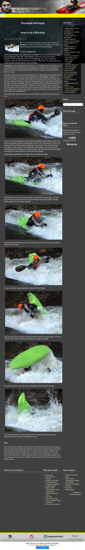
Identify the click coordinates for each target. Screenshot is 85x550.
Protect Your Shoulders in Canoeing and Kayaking (71, 32)
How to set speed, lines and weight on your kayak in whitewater (70, 75)
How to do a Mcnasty (72, 89)
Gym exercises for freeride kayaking (70, 91)
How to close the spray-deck (70, 36)
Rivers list (68, 488)
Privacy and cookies (72, 484)
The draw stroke (70, 67)
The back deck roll (71, 65)
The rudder (69, 61)
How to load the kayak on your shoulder (72, 40)
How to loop (69, 87)
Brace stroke (69, 59)
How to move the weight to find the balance (70, 48)
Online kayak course (72, 28)
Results (68, 486)
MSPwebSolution (75, 494)
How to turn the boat (72, 56)
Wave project (69, 489)
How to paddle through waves (69, 69)
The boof (68, 63)
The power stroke (71, 57)
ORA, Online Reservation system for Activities (72, 480)
